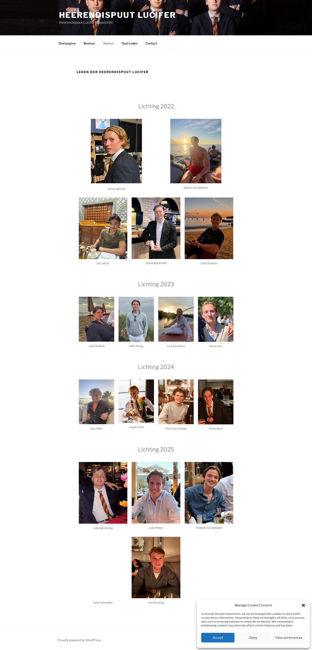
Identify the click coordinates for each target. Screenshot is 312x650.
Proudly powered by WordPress (79, 640)
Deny (253, 638)
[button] (303, 605)
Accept (218, 638)
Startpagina (67, 43)
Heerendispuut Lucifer (117, 15)
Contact (151, 43)
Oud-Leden (129, 43)
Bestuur (89, 43)
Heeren (108, 43)
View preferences (289, 638)
